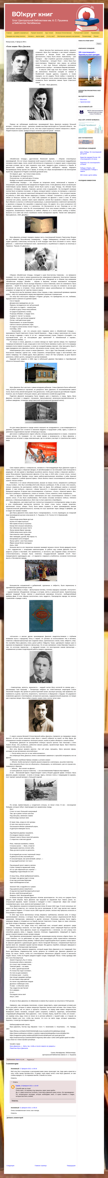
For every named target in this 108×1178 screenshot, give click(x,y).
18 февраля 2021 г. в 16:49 (29, 1086)
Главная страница (41, 1165)
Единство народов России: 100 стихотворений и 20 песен (90, 158)
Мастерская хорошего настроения (68, 36)
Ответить (14, 1078)
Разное (96, 36)
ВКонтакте (83, 99)
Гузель (18, 1086)
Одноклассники (85, 102)
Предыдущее (71, 1165)
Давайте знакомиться (21, 33)
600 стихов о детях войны (88, 175)
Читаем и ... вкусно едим (36, 36)
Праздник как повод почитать (15, 36)
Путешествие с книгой (81, 33)
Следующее (10, 1165)
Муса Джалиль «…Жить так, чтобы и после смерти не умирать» (32, 1046)
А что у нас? (51, 36)
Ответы (15, 1082)
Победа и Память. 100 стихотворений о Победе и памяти (89, 169)
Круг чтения (49, 33)
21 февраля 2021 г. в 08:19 (28, 1107)
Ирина (18, 1059)
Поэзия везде (86, 36)
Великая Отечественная (63, 33)
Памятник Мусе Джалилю (19, 1048)
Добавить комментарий (15, 1117)
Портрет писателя (37, 33)
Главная (9, 33)
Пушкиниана (95, 33)
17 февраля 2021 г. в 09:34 (28, 1068)
